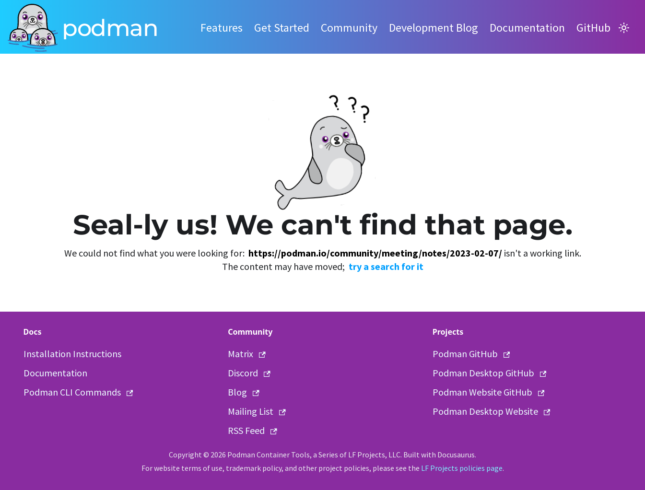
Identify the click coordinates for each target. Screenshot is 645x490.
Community (349, 27)
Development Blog (433, 27)
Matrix (247, 354)
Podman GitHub (471, 354)
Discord (249, 373)
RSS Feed (252, 430)
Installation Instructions (72, 354)
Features (221, 27)
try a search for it (386, 266)
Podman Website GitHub (489, 392)
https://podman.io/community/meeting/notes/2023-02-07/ (375, 253)
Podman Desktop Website (492, 411)
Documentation (527, 27)
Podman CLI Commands (78, 392)
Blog (243, 392)
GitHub (593, 27)
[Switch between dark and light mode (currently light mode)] (624, 27)
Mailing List (257, 411)
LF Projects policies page (462, 468)
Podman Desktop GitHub (490, 373)
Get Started (281, 27)
